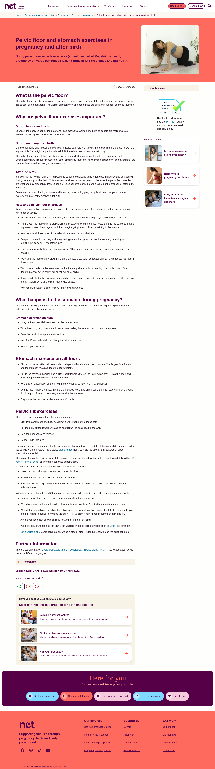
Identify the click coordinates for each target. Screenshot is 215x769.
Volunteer (129, 734)
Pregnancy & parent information (83, 6)
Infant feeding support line (98, 742)
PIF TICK (171, 121)
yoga (112, 526)
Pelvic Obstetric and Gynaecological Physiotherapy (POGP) (75, 549)
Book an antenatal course (98, 727)
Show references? (125, 87)
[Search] (210, 6)
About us (145, 6)
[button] (75, 561)
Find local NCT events (96, 734)
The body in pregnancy (82, 15)
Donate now (196, 6)
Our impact (169, 727)
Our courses (54, 6)
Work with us (170, 742)
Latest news (169, 734)
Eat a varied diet (29, 532)
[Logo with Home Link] (16, 6)
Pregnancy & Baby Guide (97, 750)
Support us (128, 6)
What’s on (110, 6)
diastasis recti (66, 449)
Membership (130, 742)
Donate (127, 727)
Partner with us (132, 750)
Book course (177, 6)
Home (18, 15)
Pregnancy (63, 15)
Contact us (169, 750)
